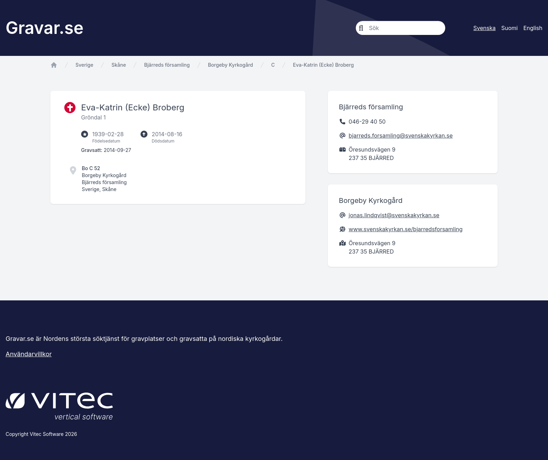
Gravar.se (45, 27)
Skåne (118, 65)
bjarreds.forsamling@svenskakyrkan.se (401, 135)
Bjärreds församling (166, 65)
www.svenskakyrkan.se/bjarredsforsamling (406, 229)
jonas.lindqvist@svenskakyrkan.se (394, 215)
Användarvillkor (29, 354)
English (532, 27)
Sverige (84, 65)
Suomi (509, 27)
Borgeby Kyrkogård (230, 65)
